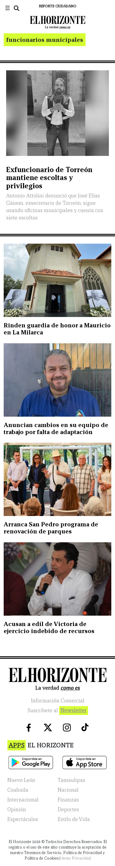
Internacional (23, 800)
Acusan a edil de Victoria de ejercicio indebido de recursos (49, 627)
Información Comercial (57, 701)
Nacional (68, 790)
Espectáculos (22, 819)
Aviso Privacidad (76, 858)
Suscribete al (57, 710)
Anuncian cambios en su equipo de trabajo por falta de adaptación (56, 428)
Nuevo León (21, 780)
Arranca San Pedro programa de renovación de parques (51, 527)
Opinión (16, 809)
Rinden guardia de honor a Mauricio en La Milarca (57, 328)
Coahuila (17, 790)
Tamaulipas (71, 780)
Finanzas (68, 800)
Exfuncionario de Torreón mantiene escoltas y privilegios (49, 177)
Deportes (68, 809)
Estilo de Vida (74, 819)
